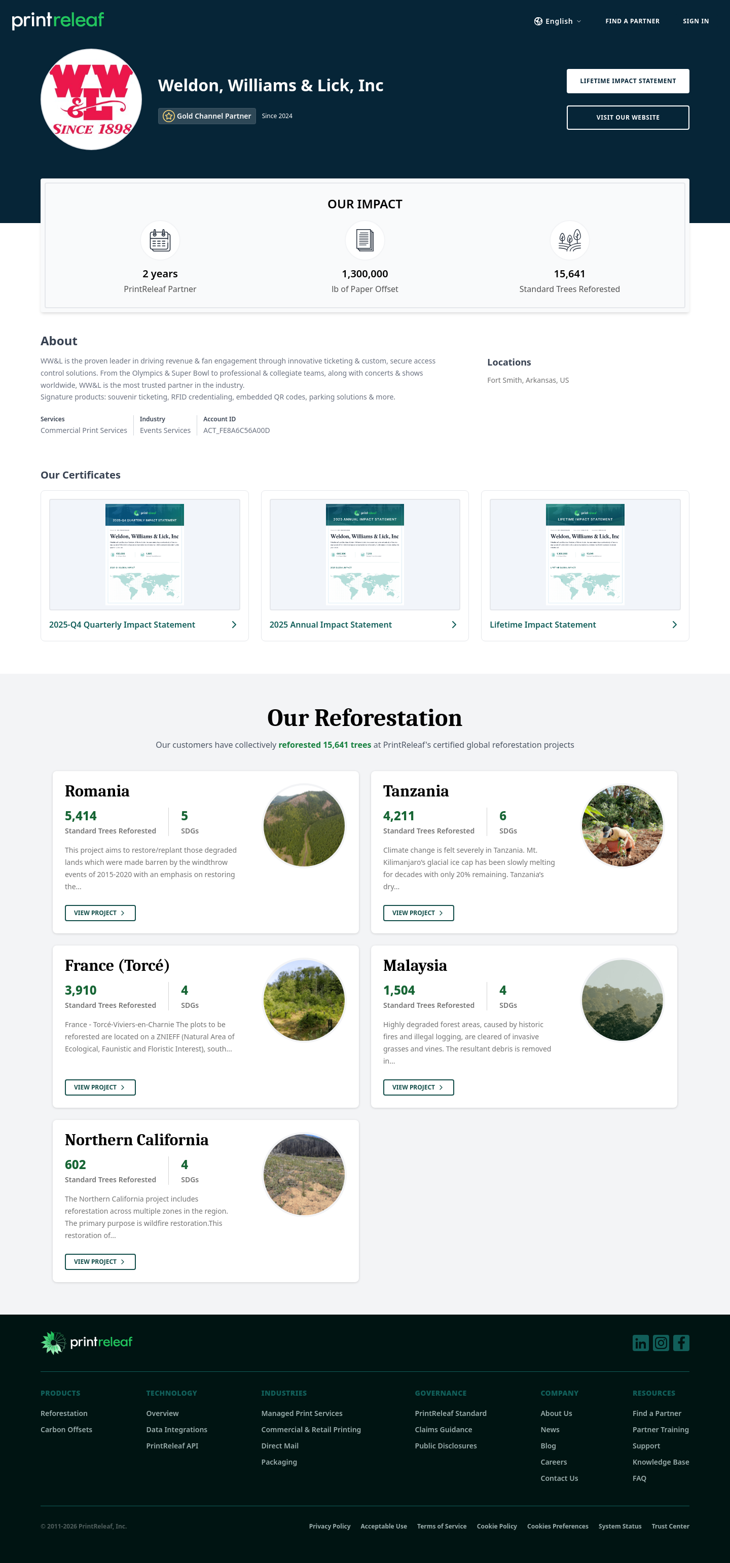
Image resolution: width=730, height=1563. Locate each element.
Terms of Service (442, 1526)
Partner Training (661, 1429)
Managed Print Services (302, 1413)
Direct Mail (280, 1445)
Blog (548, 1445)
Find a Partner (657, 1413)
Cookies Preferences (558, 1526)
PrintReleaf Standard (451, 1413)
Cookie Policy (497, 1526)
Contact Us (559, 1478)
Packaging (280, 1462)
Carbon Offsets (66, 1429)
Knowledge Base (661, 1462)
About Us (556, 1413)
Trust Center (670, 1526)
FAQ (639, 1478)
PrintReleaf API (172, 1445)
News (550, 1429)
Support (647, 1445)
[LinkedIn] (641, 1343)
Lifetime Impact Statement (628, 81)
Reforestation (64, 1413)
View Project (100, 912)
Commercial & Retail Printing (311, 1429)
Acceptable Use (384, 1526)
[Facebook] (681, 1343)
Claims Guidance (443, 1429)
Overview (162, 1413)
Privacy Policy (330, 1526)
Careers (553, 1462)
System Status (620, 1526)
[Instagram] (661, 1343)
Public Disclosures (446, 1445)
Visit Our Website (628, 117)
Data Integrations (176, 1429)
